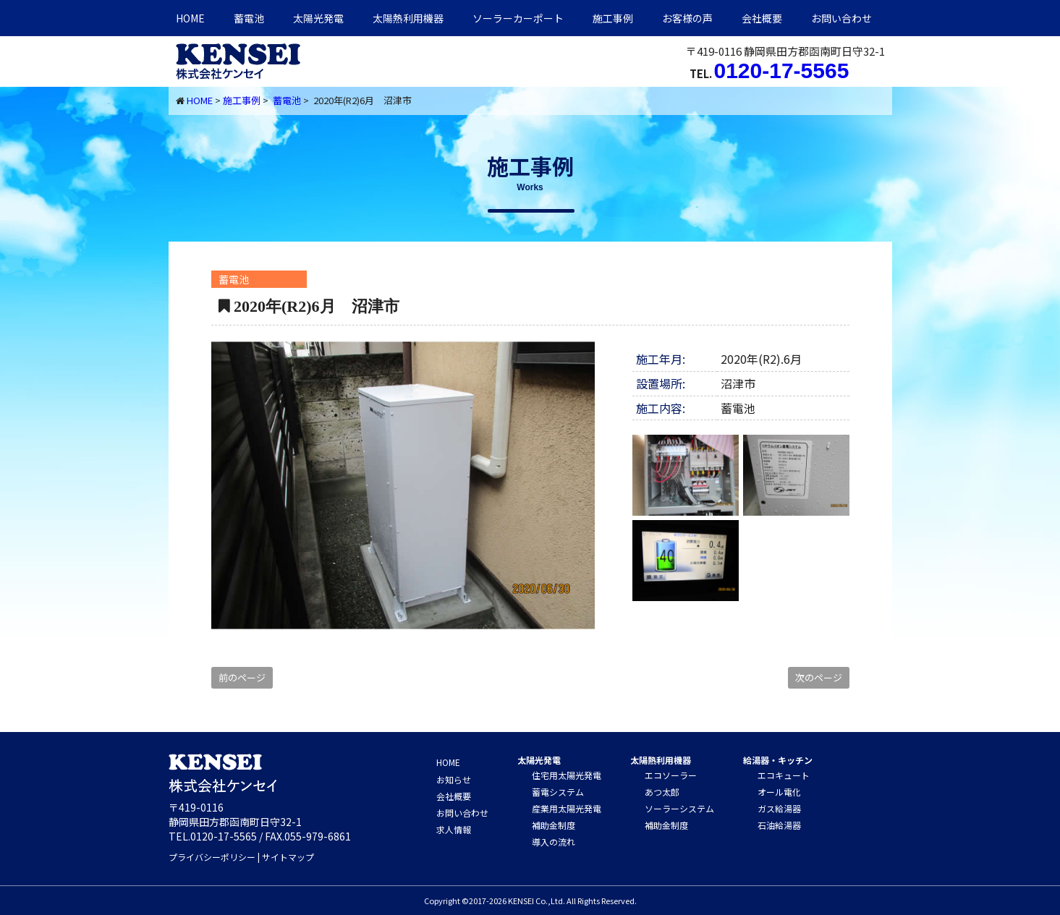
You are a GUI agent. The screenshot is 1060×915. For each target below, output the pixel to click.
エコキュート (784, 775)
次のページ (818, 677)
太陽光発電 (318, 18)
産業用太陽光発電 (566, 808)
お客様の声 (687, 18)
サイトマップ (288, 857)
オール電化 (779, 792)
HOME (190, 18)
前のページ (242, 677)
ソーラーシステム (679, 808)
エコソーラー (671, 775)
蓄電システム (558, 792)
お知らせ (453, 779)
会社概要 (762, 18)
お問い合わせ (841, 18)
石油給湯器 (779, 825)
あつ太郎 (662, 792)
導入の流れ (553, 841)
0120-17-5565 (781, 70)
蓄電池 (249, 18)
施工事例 (613, 18)
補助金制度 (553, 825)
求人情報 (453, 829)
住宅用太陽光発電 (566, 775)
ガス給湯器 (779, 808)
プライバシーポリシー (212, 857)
